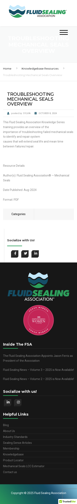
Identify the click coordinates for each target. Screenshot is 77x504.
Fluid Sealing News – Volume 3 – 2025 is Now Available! (38, 369)
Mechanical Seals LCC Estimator (24, 466)
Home (7, 68)
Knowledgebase (13, 454)
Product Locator (13, 460)
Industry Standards (15, 437)
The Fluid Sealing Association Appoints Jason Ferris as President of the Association (38, 358)
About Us (9, 431)
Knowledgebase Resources (40, 68)
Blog (6, 425)
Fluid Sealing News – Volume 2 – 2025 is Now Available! (38, 379)
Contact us (10, 472)
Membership (11, 448)
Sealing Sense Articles (17, 442)
